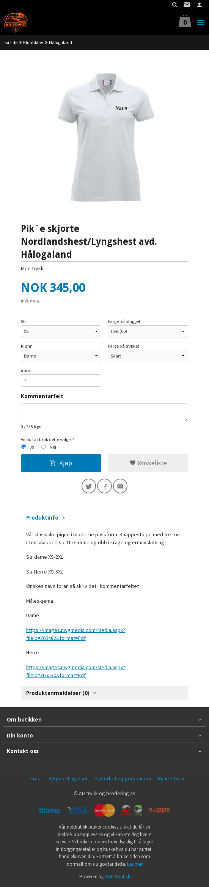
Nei (53, 447)
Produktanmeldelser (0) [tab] (58, 693)
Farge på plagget (124, 321)
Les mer (135, 864)
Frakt (36, 778)
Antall (27, 370)
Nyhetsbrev (171, 778)
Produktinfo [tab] (42, 518)
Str (23, 321)
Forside (10, 42)
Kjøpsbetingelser (68, 778)
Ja (32, 447)
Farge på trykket (123, 346)
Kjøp (61, 463)
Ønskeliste (148, 463)
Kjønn (27, 346)
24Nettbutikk (117, 876)
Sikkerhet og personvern (122, 778)
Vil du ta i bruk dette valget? (47, 439)
